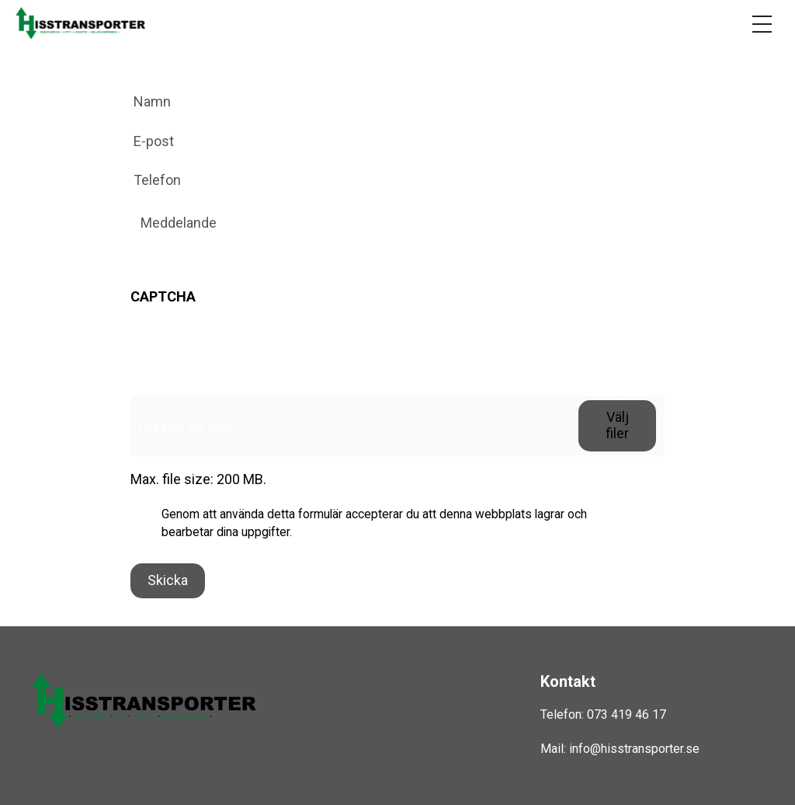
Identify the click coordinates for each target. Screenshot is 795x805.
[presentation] (248, 349)
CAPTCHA (163, 296)
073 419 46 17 (626, 714)
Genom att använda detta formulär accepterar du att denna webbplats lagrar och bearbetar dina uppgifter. (374, 523)
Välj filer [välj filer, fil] (617, 425)
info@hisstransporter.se (634, 748)
